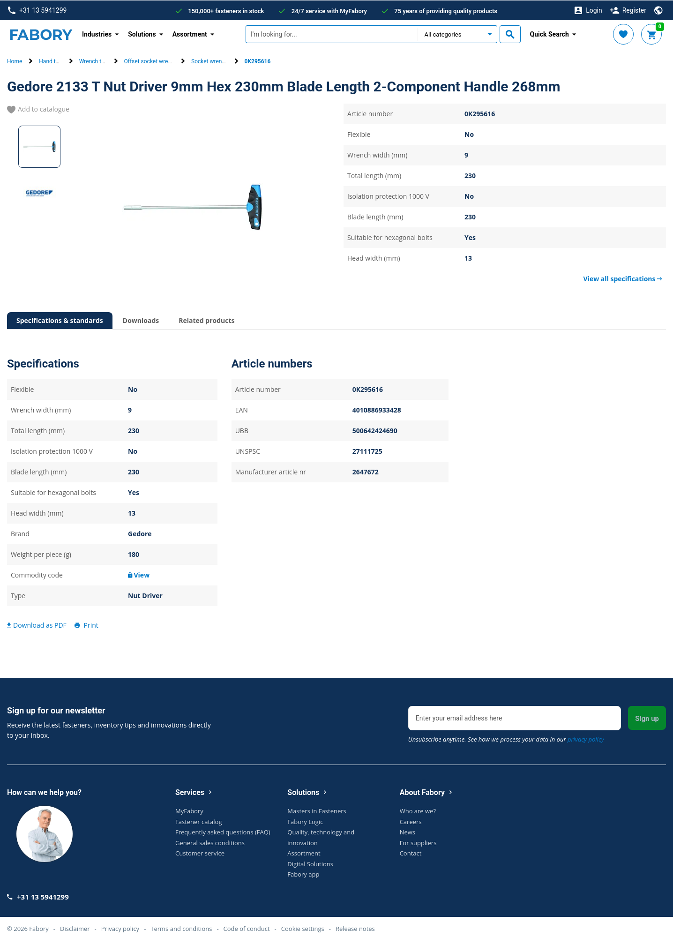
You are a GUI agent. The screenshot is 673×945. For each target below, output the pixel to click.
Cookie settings (302, 928)
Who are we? (418, 810)
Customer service (199, 852)
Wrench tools (95, 61)
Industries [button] (97, 34)
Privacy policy (120, 928)
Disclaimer (75, 928)
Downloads (141, 319)
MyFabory (189, 810)
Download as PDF (37, 624)
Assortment (303, 852)
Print (85, 624)
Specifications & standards (59, 319)
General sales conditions (210, 842)
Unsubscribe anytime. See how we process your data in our (506, 739)
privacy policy (586, 739)
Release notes (355, 928)
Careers (411, 821)
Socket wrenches (212, 61)
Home (14, 61)
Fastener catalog (198, 821)
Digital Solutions (310, 863)
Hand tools (52, 61)
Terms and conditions (181, 928)
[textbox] (332, 34)
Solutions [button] (142, 34)
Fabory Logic (305, 821)
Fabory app (303, 874)
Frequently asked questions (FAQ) (222, 831)
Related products (206, 319)
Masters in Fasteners (316, 810)
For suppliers (418, 842)
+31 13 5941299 (37, 10)
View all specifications (622, 278)
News (407, 831)
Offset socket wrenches (153, 61)
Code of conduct (247, 928)
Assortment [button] (189, 34)
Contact (411, 852)
